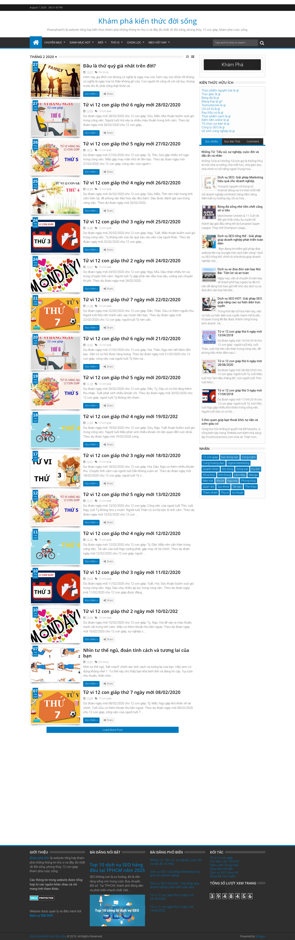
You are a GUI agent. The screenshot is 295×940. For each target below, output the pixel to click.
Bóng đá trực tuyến (223, 876)
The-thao (250, 486)
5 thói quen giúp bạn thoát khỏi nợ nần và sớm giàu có (230, 422)
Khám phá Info (39, 858)
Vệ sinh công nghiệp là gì (218, 131)
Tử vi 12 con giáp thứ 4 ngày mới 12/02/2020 (131, 533)
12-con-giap (105, 111)
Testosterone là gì (214, 105)
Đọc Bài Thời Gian (232, 142)
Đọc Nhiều (211, 141)
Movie (220, 480)
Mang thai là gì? (212, 101)
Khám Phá (232, 64)
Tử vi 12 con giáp (221, 858)
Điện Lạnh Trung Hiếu (224, 865)
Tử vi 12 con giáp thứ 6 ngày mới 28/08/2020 (240, 363)
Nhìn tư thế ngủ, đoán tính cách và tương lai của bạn (136, 652)
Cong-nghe (249, 457)
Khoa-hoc (209, 475)
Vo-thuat (237, 492)
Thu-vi (225, 492)
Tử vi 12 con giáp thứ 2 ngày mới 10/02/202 (130, 611)
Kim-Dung (224, 475)
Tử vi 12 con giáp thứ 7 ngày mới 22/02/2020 (131, 299)
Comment (253, 141)
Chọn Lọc (134, 42)
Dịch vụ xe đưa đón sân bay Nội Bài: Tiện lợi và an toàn (239, 271)
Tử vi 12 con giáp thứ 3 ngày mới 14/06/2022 (171, 908)
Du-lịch (255, 469)
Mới (100, 42)
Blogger (260, 936)
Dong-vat (242, 469)
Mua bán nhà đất (221, 869)
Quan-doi (208, 486)
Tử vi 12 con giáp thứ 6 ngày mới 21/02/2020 (131, 338)
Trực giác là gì (211, 94)
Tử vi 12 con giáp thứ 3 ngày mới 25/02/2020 (131, 221)
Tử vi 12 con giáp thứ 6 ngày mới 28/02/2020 (131, 105)
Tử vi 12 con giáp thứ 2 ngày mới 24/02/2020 (131, 260)
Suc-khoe (223, 486)
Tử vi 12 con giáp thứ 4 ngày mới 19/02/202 (130, 416)
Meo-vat (208, 480)
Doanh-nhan (211, 469)
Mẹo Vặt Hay (158, 42)
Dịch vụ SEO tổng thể (224, 872)
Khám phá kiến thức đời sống (147, 21)
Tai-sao (237, 486)
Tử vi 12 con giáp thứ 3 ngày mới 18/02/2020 (131, 455)
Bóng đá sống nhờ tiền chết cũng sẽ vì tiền (240, 208)
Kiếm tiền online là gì (215, 120)
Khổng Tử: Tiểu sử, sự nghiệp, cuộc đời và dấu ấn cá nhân (230, 153)
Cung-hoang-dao (213, 463)
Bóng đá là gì (210, 98)
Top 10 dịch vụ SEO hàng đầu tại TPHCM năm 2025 (117, 867)
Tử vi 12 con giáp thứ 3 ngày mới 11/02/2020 (131, 572)
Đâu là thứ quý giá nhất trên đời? (119, 66)
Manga (253, 475)
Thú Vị (115, 42)
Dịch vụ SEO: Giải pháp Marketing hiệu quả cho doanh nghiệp (240, 179)
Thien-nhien (210, 492)
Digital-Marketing (238, 463)
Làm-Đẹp (239, 475)
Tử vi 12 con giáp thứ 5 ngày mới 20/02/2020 (131, 377)
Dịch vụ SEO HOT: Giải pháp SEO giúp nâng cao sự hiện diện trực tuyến (240, 302)
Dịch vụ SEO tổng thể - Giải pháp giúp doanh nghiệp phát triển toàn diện (240, 239)
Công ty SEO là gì (213, 127)
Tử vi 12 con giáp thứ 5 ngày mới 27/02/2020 (131, 143)
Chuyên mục (53, 42)
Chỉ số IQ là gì (211, 109)
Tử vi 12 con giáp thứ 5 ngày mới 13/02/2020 (131, 494)
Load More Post (113, 729)
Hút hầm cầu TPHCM (224, 861)
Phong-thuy (248, 480)
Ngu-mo (232, 480)
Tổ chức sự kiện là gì (215, 123)
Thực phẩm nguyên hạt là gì (220, 90)
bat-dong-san (229, 457)
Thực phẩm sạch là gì (216, 116)
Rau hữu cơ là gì (212, 112)
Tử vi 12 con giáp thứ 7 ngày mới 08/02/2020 (131, 692)
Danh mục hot (80, 42)
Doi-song (103, 72)
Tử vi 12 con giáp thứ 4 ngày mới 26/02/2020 (131, 182)
